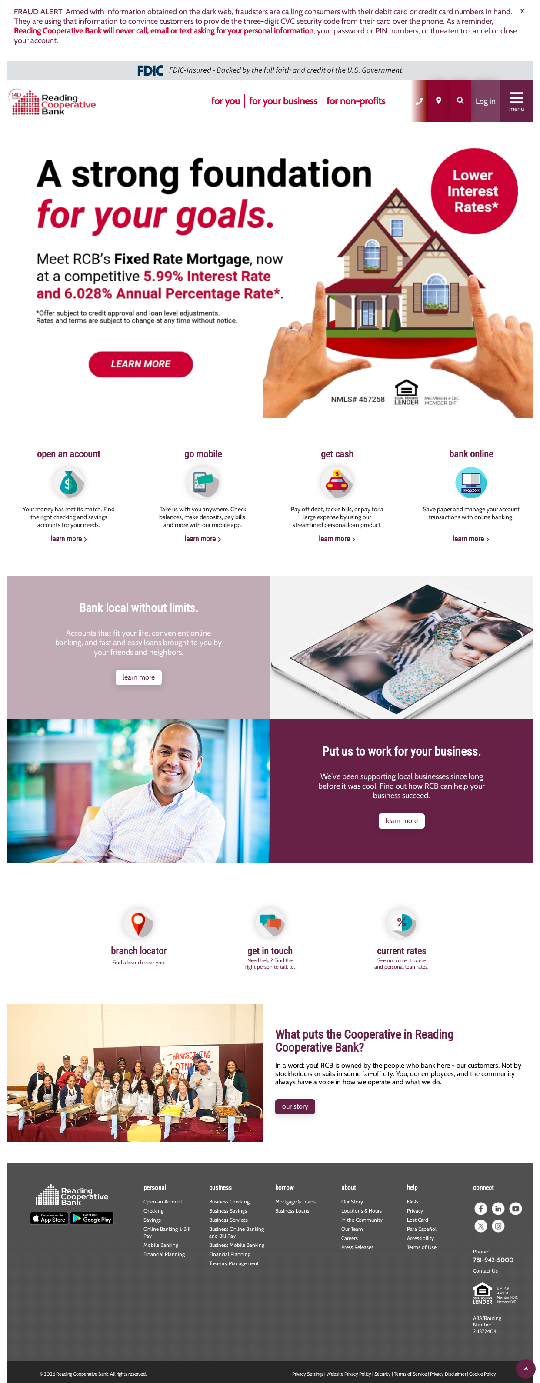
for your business (283, 101)
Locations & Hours (361, 1210)
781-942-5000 (493, 1260)
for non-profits (356, 101)
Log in (486, 101)
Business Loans (292, 1210)
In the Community (362, 1219)
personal (154, 1188)
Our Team (352, 1229)
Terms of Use (422, 1247)
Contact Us (485, 1270)
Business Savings (228, 1210)
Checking (153, 1210)
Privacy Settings (307, 1374)
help (412, 1188)
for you (225, 101)
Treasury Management (234, 1263)
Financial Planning (164, 1254)
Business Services (228, 1219)
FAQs (412, 1201)
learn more (66, 538)
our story (295, 1106)
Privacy (415, 1210)
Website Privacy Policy (349, 1374)
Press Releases (357, 1247)
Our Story (352, 1201)
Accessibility (420, 1238)
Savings (152, 1219)
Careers (349, 1238)
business (220, 1188)
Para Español (422, 1229)
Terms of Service (410, 1374)
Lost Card (417, 1219)
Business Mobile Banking (236, 1245)
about (348, 1188)
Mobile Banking (160, 1245)
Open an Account (162, 1201)
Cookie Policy (482, 1374)
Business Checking (229, 1201)
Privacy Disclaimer (448, 1374)
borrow (284, 1188)
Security (382, 1374)
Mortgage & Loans (295, 1201)
